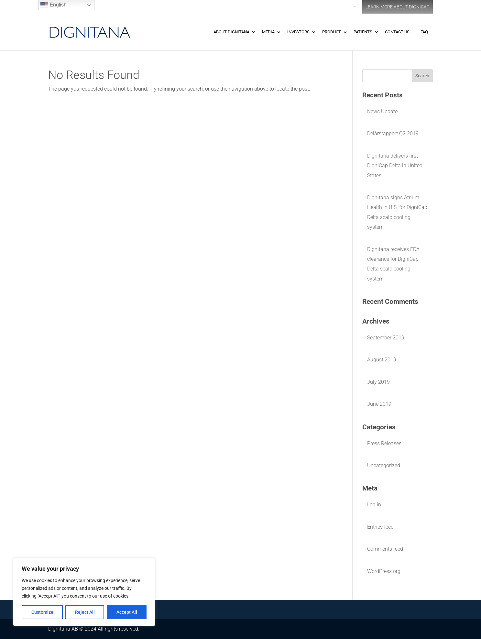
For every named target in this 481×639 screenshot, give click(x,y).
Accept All (126, 612)
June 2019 (379, 404)
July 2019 (378, 382)
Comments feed (385, 549)
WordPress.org (383, 571)
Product (331, 31)
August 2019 (381, 360)
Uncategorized (383, 465)
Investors (298, 31)
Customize (42, 612)
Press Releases (384, 443)
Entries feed (380, 527)
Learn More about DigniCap (398, 6)
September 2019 (385, 338)
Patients (363, 31)
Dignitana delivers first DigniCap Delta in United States (394, 166)
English (53, 5)
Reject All (85, 612)
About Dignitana (231, 31)
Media (268, 31)
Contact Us (397, 31)
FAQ (424, 31)
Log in (374, 504)
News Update (382, 111)
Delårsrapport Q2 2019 (393, 133)
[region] (84, 592)
